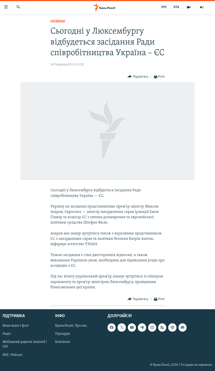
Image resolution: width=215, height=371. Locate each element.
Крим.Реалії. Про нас (71, 325)
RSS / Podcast (12, 355)
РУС (164, 7)
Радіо (7, 334)
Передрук (62, 334)
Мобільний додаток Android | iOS (25, 344)
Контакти (62, 342)
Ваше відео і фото (16, 325)
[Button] (138, 77)
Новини (57, 21)
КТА (176, 7)
